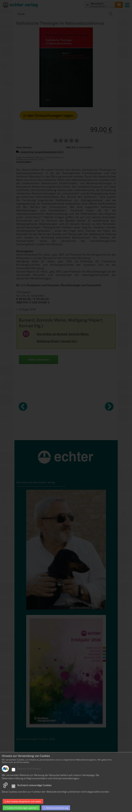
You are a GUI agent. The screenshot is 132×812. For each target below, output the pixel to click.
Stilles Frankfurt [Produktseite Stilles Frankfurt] (101, 432)
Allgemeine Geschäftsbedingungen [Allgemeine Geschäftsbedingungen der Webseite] (36, 776)
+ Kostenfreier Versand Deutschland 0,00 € (40, 151)
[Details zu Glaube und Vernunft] (80, 406)
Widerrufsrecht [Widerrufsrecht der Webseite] (25, 771)
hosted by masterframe (53, 808)
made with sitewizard (80, 808)
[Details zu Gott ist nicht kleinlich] (55, 406)
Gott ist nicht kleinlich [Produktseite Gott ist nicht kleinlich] (53, 432)
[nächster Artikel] (109, 406)
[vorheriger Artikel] (23, 406)
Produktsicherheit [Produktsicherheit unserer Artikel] (26, 787)
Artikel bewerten (38, 359)
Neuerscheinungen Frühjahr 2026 (35, 738)
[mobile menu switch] (127, 4)
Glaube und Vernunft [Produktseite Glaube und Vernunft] (78, 432)
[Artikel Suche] (62, 14)
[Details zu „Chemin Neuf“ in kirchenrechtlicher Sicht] (29, 406)
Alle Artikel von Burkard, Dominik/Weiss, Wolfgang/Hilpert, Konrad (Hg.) (63, 337)
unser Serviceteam (23, 162)
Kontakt (20, 781)
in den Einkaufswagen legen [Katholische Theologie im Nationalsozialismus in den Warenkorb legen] (48, 115)
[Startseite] (19, 5)
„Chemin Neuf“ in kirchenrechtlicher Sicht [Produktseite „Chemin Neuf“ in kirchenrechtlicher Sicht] (28, 433)
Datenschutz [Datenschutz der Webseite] (23, 765)
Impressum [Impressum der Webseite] (22, 792)
